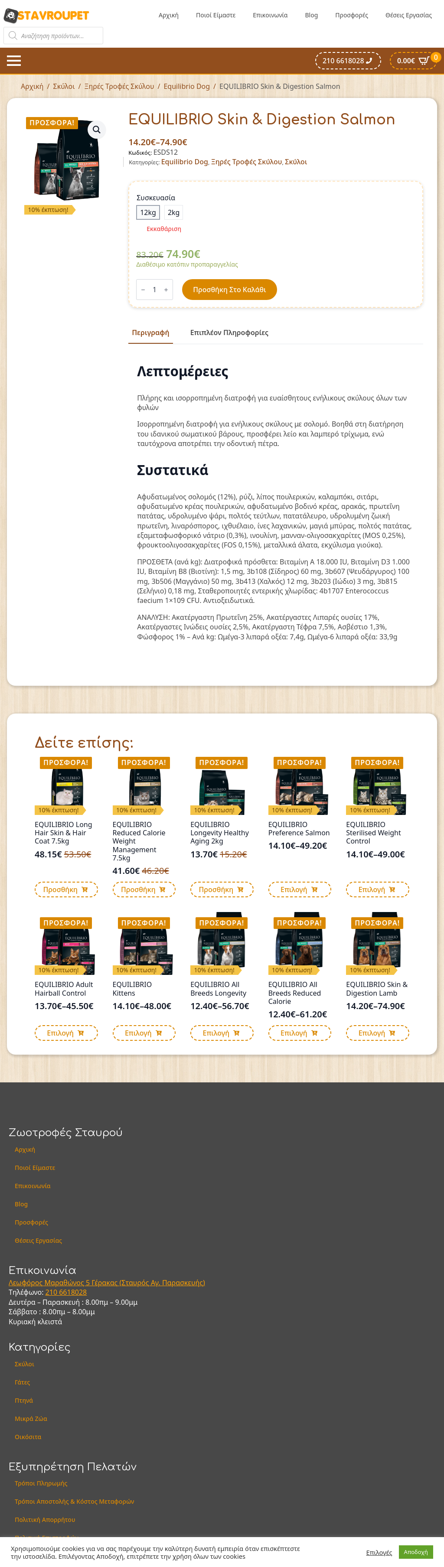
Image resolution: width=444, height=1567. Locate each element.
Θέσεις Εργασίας (408, 15)
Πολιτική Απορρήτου (45, 1519)
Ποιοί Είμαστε (215, 15)
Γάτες (22, 1382)
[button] (97, 130)
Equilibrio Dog (186, 86)
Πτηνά (24, 1400)
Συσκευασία (156, 197)
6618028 (73, 1292)
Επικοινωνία (270, 15)
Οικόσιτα (28, 1437)
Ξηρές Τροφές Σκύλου (119, 86)
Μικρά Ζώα (31, 1418)
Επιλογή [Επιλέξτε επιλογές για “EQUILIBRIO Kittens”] (138, 1033)
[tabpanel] (275, 502)
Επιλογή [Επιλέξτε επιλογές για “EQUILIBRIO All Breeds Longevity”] (216, 1033)
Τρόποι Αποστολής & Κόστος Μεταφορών (74, 1501)
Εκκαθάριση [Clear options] (164, 229)
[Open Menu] (14, 61)
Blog (311, 15)
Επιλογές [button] (379, 1552)
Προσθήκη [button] (60, 889)
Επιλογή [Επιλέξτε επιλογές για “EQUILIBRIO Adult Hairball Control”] (60, 1033)
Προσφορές (351, 15)
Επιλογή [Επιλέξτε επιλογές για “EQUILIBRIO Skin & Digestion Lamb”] (372, 1033)
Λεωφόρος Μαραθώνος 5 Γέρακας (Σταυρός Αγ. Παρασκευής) (107, 1282)
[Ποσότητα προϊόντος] (154, 289)
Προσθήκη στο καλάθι (229, 289)
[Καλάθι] (413, 60)
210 (52, 1292)
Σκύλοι (64, 86)
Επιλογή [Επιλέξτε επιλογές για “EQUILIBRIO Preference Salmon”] (294, 889)
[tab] (150, 332)
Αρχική (169, 15)
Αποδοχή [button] (416, 1552)
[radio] (148, 212)
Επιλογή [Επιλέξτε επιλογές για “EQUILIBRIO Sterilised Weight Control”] (372, 889)
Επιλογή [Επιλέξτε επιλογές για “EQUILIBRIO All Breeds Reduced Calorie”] (294, 1033)
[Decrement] (143, 290)
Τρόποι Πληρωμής (41, 1483)
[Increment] (166, 290)
